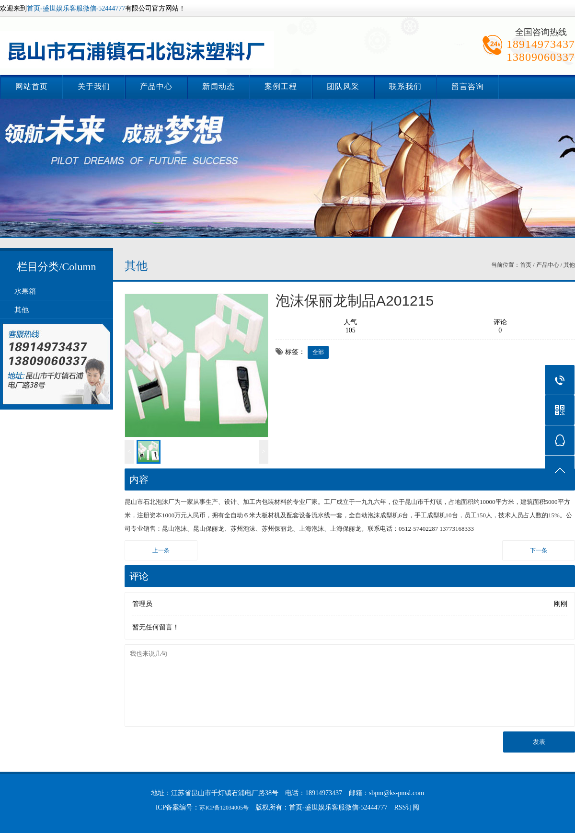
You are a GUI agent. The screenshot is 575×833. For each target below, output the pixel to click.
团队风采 (343, 86)
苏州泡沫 (242, 528)
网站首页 (31, 86)
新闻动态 (218, 86)
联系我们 (405, 86)
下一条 (538, 550)
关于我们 (94, 86)
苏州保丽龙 (277, 528)
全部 (318, 352)
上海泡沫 (311, 528)
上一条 (161, 550)
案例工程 (280, 86)
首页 (525, 265)
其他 (21, 310)
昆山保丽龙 (208, 528)
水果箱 (25, 291)
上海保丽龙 (345, 528)
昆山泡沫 (174, 528)
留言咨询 (467, 86)
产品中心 (156, 86)
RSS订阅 (406, 807)
